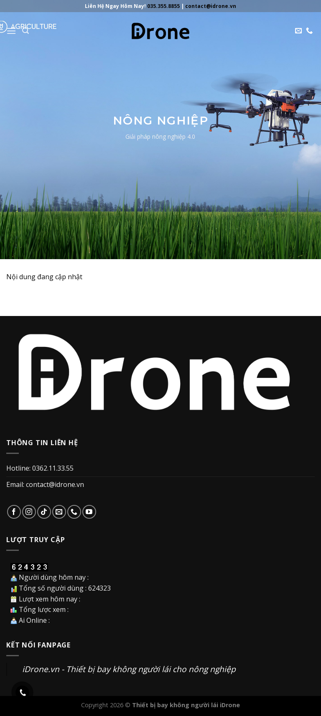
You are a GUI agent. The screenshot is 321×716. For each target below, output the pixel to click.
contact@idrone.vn (210, 6)
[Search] (25, 31)
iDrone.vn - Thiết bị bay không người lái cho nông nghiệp (129, 669)
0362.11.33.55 (53, 468)
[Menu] (11, 30)
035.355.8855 (163, 6)
